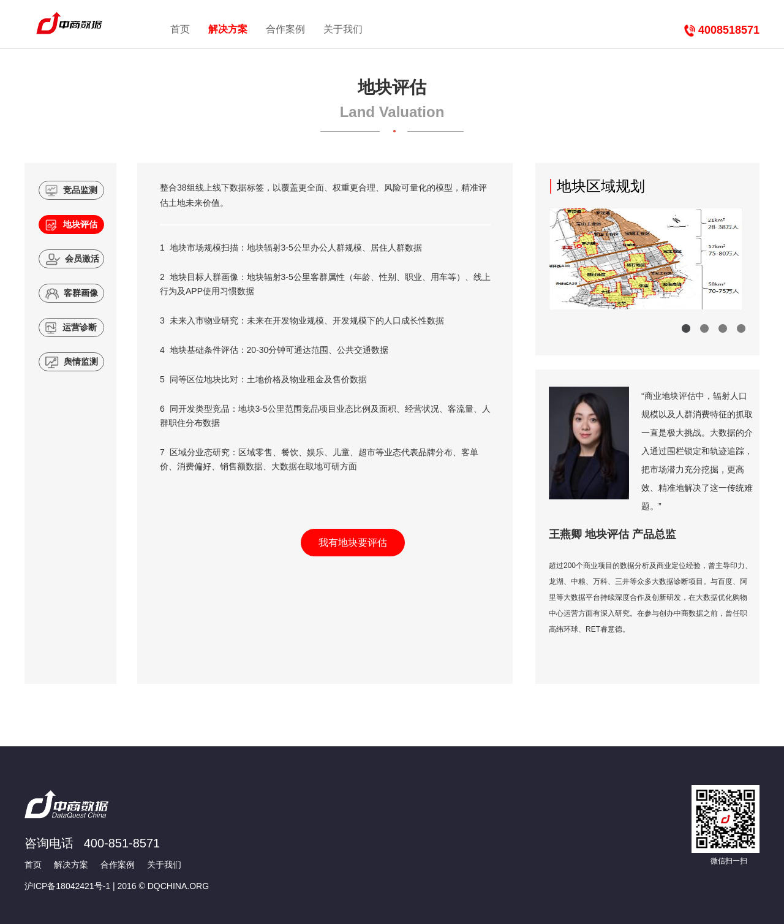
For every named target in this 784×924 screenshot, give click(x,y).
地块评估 (71, 225)
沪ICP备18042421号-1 (67, 886)
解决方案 (227, 29)
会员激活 (72, 259)
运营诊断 (71, 328)
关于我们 (343, 29)
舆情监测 (72, 362)
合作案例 (285, 29)
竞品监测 (71, 190)
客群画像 (72, 293)
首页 (180, 29)
